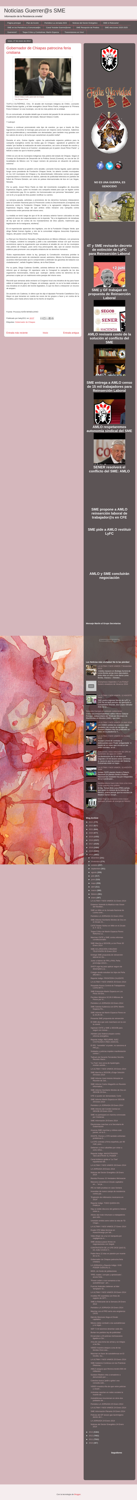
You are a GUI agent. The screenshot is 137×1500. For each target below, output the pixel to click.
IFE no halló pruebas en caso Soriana (106, 1188)
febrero (94, 894)
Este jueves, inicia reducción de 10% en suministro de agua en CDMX (114, 753)
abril (93, 887)
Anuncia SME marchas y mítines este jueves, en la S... (106, 1131)
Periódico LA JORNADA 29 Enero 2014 (107, 1105)
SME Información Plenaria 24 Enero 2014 (108, 1411)
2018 (91, 840)
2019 (91, 837)
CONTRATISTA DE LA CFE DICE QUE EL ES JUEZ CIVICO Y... (108, 1249)
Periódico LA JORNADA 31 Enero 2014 (107, 916)
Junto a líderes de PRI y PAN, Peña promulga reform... (105, 962)
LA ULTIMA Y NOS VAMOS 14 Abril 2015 (115, 722)
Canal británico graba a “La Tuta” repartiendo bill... (104, 1160)
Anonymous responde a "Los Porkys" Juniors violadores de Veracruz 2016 (113, 683)
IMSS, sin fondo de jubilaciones (104, 1271)
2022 (91, 826)
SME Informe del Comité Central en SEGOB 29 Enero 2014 (105, 1110)
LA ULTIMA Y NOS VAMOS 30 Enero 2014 (108, 982)
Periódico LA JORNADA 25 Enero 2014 (107, 1404)
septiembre (96, 869)
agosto (94, 872)
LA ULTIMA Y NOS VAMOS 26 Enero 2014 (108, 1292)
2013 (91, 1432)
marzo (94, 890)
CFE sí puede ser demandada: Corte (106, 1096)
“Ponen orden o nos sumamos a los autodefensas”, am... (105, 1281)
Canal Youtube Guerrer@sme (58, 27)
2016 (91, 847)
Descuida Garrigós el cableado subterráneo (104, 711)
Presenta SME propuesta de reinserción (107, 1018)
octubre (94, 865)
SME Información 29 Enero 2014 (104, 1121)
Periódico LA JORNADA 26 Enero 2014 (107, 1307)
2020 (91, 833)
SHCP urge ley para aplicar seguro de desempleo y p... (106, 967)
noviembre (95, 861)
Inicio (45, 333)
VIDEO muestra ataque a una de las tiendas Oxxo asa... (106, 1349)
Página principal (14, 23)
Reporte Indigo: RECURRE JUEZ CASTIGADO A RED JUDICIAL (105, 1040)
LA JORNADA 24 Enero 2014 (103, 1421)
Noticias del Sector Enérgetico (84, 23)
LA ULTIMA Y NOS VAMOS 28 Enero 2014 (108, 1165)
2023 (91, 822)
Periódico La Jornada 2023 (55, 23)
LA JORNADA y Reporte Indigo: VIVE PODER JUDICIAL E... (106, 1266)
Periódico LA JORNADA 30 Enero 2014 (107, 1003)
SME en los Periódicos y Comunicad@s (23, 27)
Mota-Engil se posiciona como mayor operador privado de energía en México (114, 800)
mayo (93, 883)
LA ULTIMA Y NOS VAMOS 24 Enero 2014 (108, 1408)
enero (93, 898)
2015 (91, 851)
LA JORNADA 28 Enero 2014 (103, 1169)
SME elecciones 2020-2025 (116, 27)
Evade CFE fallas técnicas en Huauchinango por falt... (103, 1231)
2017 (91, 844)
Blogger (77, 1494)
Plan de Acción (32, 23)
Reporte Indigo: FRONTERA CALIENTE (107, 978)
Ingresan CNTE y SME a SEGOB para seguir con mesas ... (107, 1029)
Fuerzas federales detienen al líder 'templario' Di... (105, 1287)
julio (93, 876)
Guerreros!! (12, 32)
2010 (91, 1443)
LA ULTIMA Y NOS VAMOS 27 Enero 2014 (108, 1226)
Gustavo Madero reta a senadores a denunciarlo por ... (106, 1376)
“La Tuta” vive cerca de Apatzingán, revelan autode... (105, 1064)
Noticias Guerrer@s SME (34, 11)
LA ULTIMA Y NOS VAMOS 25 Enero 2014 (108, 1359)
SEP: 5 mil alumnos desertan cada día (106, 1329)
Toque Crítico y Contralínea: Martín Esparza (41, 32)
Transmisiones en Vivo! (74, 32)
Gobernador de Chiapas (25, 322)
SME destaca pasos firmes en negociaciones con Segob (103, 1243)
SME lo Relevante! (111, 23)
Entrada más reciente (17, 333)
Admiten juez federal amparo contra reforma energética (105, 1035)
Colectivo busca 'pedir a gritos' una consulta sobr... (105, 1382)
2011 (91, 1439)
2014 (91, 855)
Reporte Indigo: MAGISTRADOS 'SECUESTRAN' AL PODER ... (104, 1154)
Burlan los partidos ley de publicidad (106, 1332)
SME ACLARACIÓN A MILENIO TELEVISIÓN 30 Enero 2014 (104, 950)
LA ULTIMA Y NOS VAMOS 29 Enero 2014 (108, 1069)
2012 (91, 1436)
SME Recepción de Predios (87, 27)
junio (93, 879)
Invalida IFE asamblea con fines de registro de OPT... (105, 1297)
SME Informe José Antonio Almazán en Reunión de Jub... (107, 1079)
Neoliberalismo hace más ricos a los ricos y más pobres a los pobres (115, 784)
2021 (91, 829)
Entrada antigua (71, 333)
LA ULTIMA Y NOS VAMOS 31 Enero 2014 (108, 901)
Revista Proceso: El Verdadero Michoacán (108, 1178)
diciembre (95, 858)
